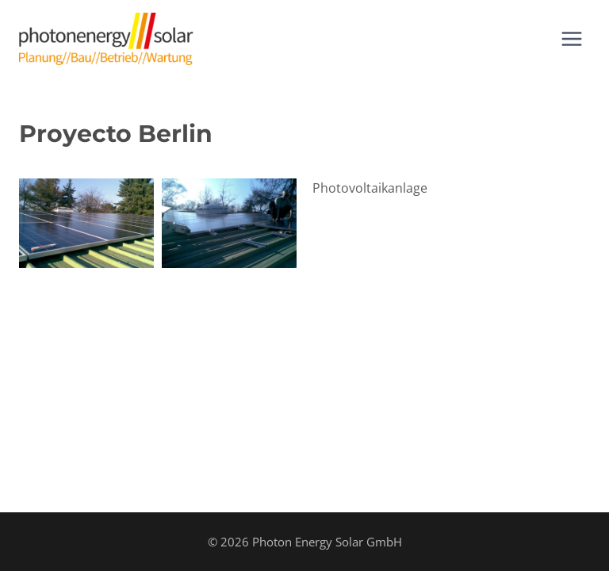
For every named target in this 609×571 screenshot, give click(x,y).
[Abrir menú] (571, 38)
